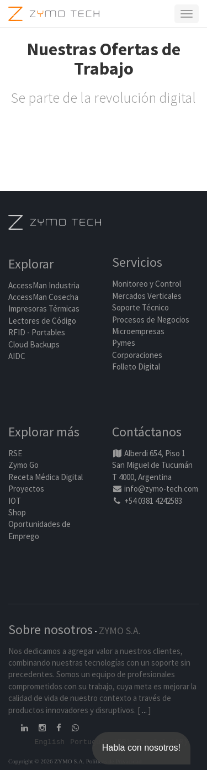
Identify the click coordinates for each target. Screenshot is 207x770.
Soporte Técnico (140, 307)
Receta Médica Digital (45, 477)
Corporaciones (137, 355)
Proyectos (26, 488)
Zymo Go (23, 465)
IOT (14, 500)
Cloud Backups (34, 344)
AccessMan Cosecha (43, 297)
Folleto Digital (137, 366)
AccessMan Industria (43, 285)
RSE (15, 453)
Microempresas (138, 331)
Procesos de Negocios (150, 319)
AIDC (16, 356)
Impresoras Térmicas (43, 308)
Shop (17, 512)
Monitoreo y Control (146, 283)
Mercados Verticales (147, 296)
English (50, 741)
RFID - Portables (36, 332)
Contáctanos (147, 431)
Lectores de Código (42, 320)
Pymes (123, 342)
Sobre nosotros (50, 629)
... (144, 710)
